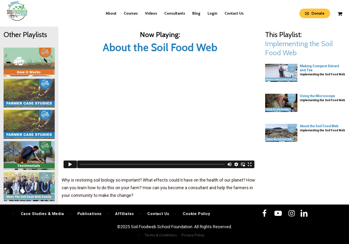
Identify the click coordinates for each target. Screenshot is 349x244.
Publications (89, 213)
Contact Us (158, 213)
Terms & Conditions (161, 235)
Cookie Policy (196, 213)
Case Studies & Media (42, 213)
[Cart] (339, 13)
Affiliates (124, 213)
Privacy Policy (193, 235)
